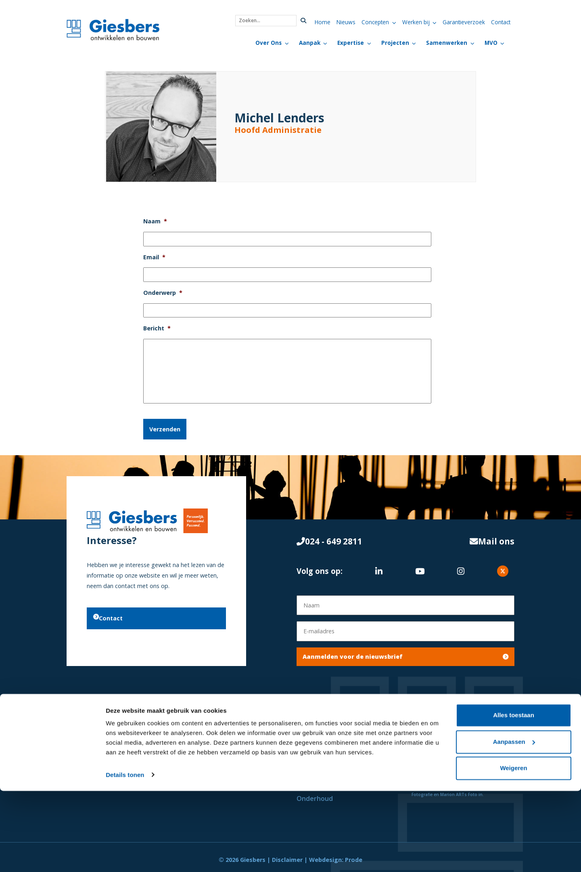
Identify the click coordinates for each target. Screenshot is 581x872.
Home (322, 22)
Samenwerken (446, 42)
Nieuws (345, 22)
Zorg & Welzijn (205, 754)
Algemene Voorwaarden (449, 728)
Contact (500, 22)
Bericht (157, 328)
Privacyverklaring (439, 741)
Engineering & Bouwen (332, 767)
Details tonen (125, 856)
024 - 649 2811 (329, 539)
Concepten (375, 22)
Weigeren (513, 849)
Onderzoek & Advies (329, 741)
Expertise (350, 42)
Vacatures (427, 754)
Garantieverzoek (464, 22)
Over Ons (268, 42)
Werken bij (416, 22)
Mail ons (492, 539)
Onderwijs (198, 767)
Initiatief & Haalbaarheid (336, 728)
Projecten (395, 42)
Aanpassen (514, 822)
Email (154, 257)
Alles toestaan (513, 796)
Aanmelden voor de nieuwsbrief (405, 652)
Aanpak (309, 42)
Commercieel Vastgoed (219, 741)
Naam (155, 221)
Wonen (193, 728)
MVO (491, 42)
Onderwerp (162, 292)
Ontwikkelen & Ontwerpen (340, 754)
